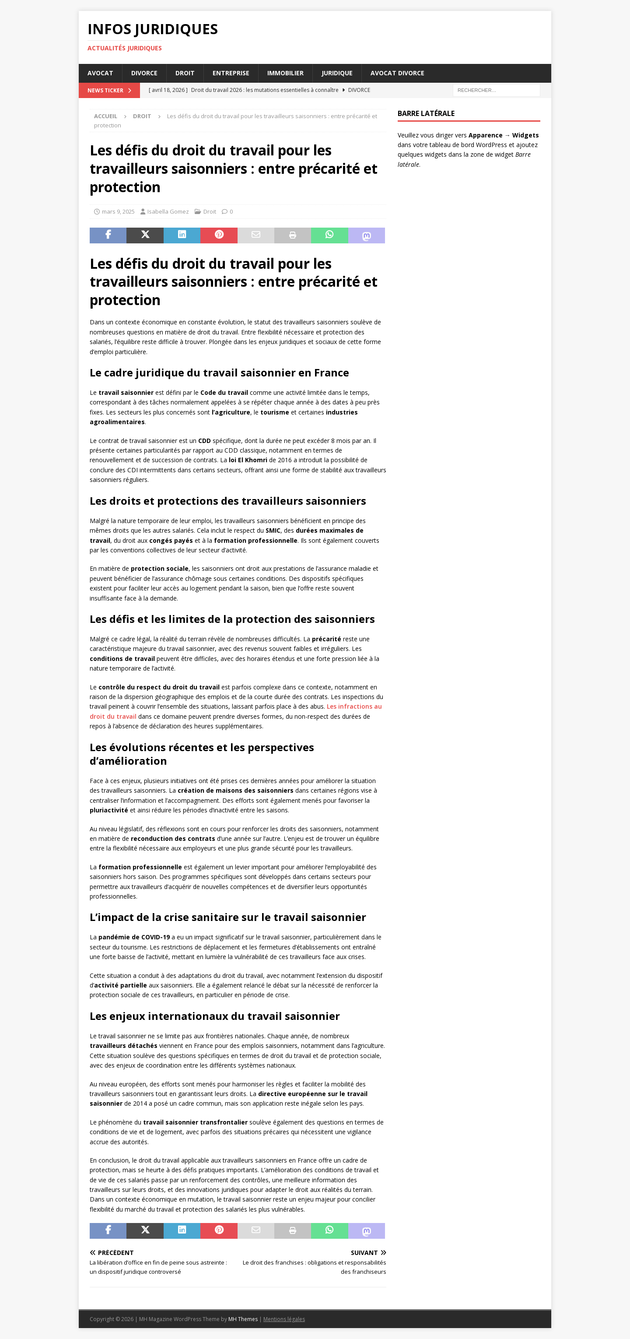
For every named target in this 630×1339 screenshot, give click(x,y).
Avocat (100, 73)
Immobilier (285, 73)
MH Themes (243, 1319)
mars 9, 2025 (118, 211)
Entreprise (231, 73)
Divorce (144, 73)
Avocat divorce (397, 73)
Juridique (337, 73)
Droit (185, 73)
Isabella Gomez (168, 211)
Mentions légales (284, 1319)
